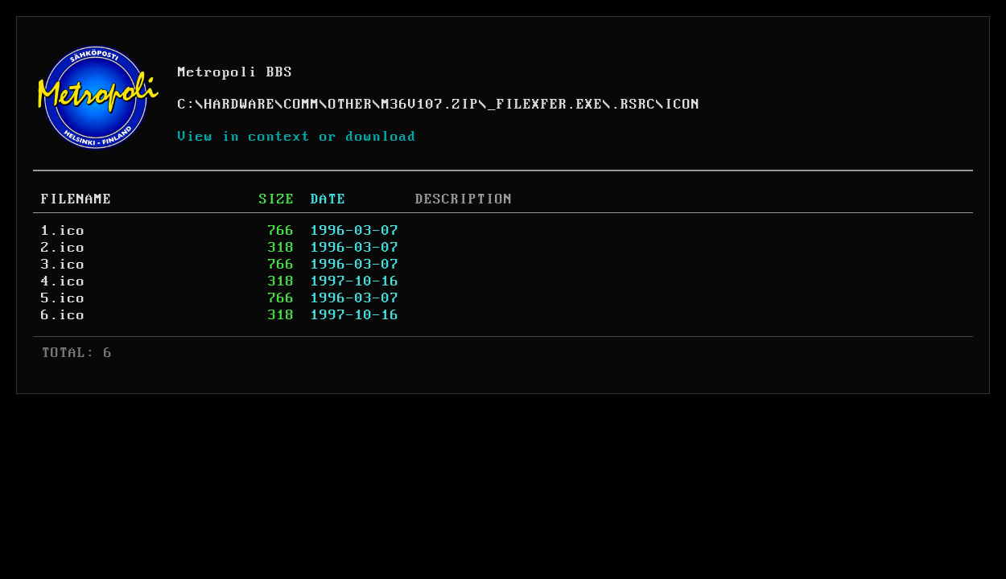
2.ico (63, 248)
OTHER (350, 104)
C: (187, 104)
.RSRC (634, 104)
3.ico (63, 265)
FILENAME (76, 199)
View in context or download (297, 137)
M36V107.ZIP (430, 104)
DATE (328, 199)
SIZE (277, 199)
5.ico (63, 298)
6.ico (63, 315)
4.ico (63, 281)
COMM (302, 104)
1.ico (63, 231)
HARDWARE (239, 104)
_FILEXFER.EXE (545, 104)
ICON (682, 104)
